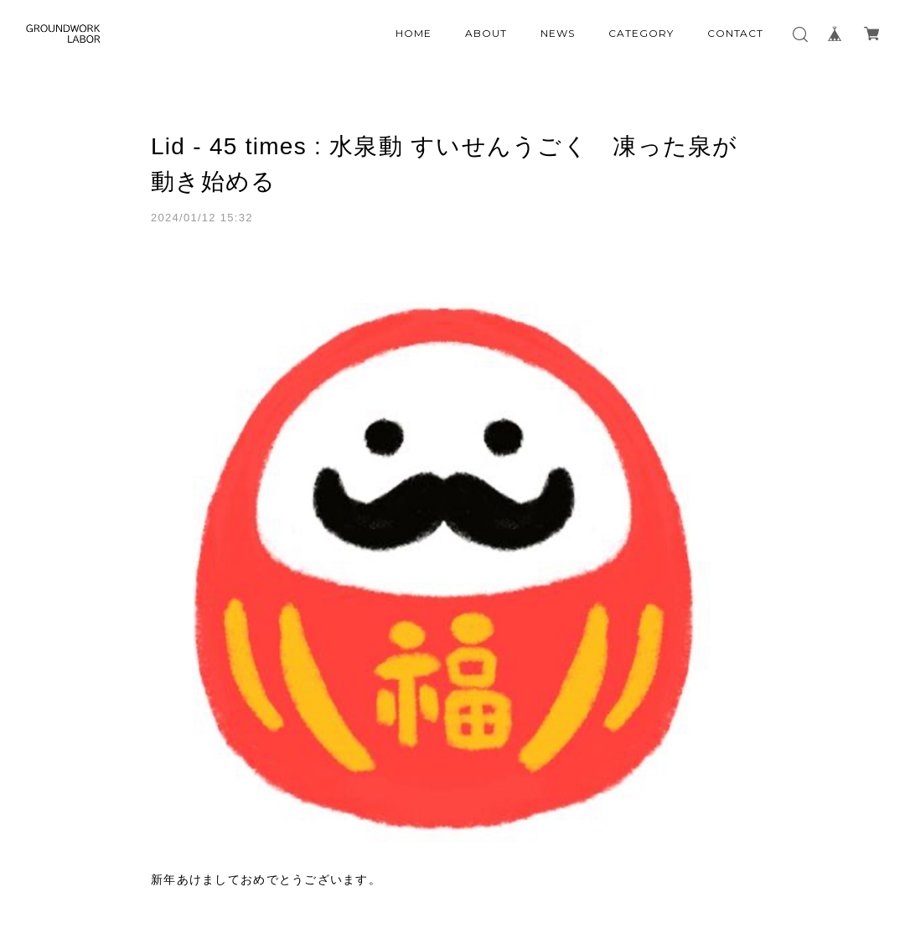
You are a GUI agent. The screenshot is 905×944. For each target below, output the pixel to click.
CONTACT (735, 33)
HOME (414, 33)
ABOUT (486, 33)
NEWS (557, 33)
